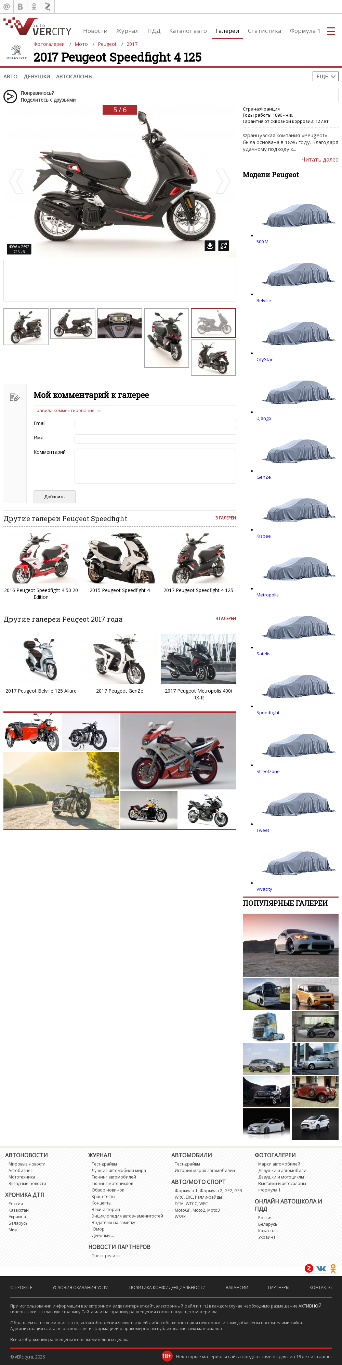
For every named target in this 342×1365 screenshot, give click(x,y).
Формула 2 (211, 1191)
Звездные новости (27, 1183)
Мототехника (22, 1177)
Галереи (227, 31)
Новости (95, 31)
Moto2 (199, 1210)
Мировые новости (27, 1164)
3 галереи (225, 518)
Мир (13, 1230)
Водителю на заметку (113, 1222)
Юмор (98, 1229)
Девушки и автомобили (282, 1170)
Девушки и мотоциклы (281, 1177)
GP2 (228, 1191)
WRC (179, 1197)
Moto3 (213, 1210)
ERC (189, 1197)
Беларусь (18, 1223)
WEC (203, 1204)
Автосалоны (74, 76)
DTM (179, 1204)
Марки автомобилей (279, 1164)
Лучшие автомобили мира (119, 1170)
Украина (17, 1217)
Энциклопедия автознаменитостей (127, 1216)
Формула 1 (305, 31)
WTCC (191, 1204)
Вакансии (237, 1287)
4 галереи (225, 618)
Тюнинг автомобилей (114, 1177)
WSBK (180, 1217)
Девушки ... (103, 1235)
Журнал (127, 31)
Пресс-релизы (106, 1256)
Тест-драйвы (104, 1164)
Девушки (37, 76)
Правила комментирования (64, 410)
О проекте (21, 1287)
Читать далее (320, 159)
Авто (10, 76)
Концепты (101, 1203)
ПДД (154, 31)
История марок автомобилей (205, 1170)
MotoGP (182, 1210)
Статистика (264, 31)
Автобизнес (20, 1170)
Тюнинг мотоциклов (112, 1183)
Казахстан (19, 1210)
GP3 (238, 1191)
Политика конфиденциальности (167, 1287)
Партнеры (278, 1287)
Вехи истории (106, 1209)
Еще (322, 76)
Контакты (321, 1287)
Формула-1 (186, 1191)
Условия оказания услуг (80, 1287)
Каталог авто (188, 31)
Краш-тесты (103, 1196)
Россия (16, 1204)
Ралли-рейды (208, 1197)
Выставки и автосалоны (282, 1183)
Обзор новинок (108, 1190)
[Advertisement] (62, 280)
